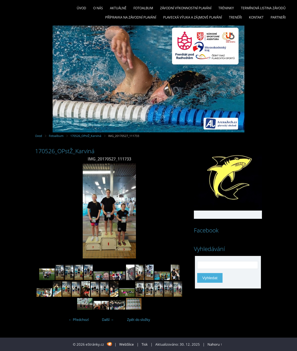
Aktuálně (118, 8)
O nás (98, 8)
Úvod (81, 8)
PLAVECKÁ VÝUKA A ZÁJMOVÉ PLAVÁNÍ (192, 17)
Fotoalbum (143, 8)
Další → (108, 319)
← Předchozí (78, 319)
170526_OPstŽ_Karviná (85, 136)
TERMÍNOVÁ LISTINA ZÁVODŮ (263, 8)
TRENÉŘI (235, 17)
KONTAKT (256, 17)
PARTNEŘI (278, 17)
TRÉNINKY (226, 8)
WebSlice (126, 344)
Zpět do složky (138, 319)
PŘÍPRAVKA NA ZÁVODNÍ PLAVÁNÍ (130, 17)
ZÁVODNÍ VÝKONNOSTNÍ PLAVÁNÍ (185, 8)
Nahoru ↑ (214, 344)
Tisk (144, 344)
